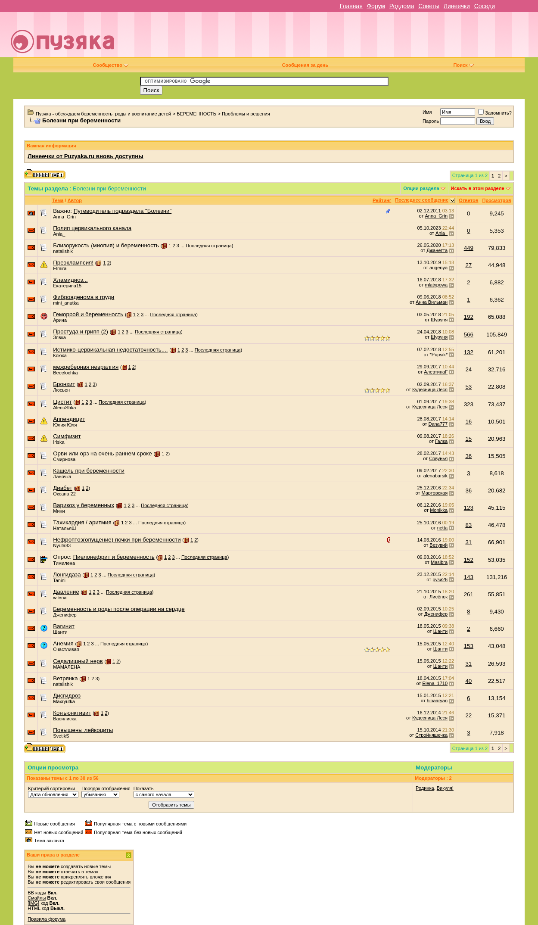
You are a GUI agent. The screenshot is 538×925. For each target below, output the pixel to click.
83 (468, 525)
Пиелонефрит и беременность (114, 557)
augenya (438, 267)
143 (468, 577)
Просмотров (496, 200)
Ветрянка (65, 678)
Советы (428, 6)
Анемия (63, 643)
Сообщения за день (305, 65)
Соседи (484, 6)
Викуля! (445, 788)
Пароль (431, 121)
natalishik (63, 251)
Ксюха (60, 355)
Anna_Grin (64, 216)
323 (468, 404)
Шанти (60, 632)
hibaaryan (437, 700)
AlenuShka (64, 407)
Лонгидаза (67, 574)
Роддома (401, 6)
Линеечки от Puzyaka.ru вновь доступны (85, 156)
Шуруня (439, 319)
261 (468, 594)
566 (468, 334)
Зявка (59, 337)
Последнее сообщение (421, 199)
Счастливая (66, 649)
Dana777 (438, 424)
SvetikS (61, 735)
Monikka (439, 510)
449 (468, 248)
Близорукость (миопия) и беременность (106, 245)
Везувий (438, 545)
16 (468, 421)
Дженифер (64, 614)
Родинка (425, 788)
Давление (66, 592)
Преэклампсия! (73, 262)
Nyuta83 (62, 545)
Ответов (468, 200)
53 (468, 386)
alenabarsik (435, 475)
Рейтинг (382, 200)
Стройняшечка (431, 735)
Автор (75, 200)
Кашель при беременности (88, 470)
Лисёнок (438, 596)
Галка (441, 441)
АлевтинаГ (436, 371)
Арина (60, 320)
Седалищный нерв (78, 661)
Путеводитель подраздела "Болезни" (123, 211)
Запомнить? (495, 112)
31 (468, 542)
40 (468, 681)
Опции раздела (421, 188)
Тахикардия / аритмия (82, 522)
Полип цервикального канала (92, 228)
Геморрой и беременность (88, 314)
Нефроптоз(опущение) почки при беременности (116, 539)
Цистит (62, 402)
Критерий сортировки (51, 788)
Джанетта (437, 250)
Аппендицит (69, 419)
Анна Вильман (432, 302)
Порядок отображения (105, 788)
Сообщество (110, 65)
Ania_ (59, 234)
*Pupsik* (439, 354)
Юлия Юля (65, 424)
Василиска (64, 718)
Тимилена (64, 563)
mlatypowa (436, 284)
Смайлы (37, 897)
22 (468, 715)
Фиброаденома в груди (83, 297)
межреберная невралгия (85, 367)
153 (468, 646)
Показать (144, 788)
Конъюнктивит (72, 713)
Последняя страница (209, 245)
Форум (376, 6)
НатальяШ (64, 528)
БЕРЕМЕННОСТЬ (196, 113)
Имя (427, 112)
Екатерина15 (67, 285)
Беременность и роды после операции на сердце (118, 609)
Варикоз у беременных (83, 505)
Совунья (438, 458)
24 (468, 369)
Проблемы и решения (246, 113)
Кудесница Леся (430, 389)
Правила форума (46, 919)
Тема (57, 200)
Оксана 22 (64, 493)
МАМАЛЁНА (66, 667)
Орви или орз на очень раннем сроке (102, 453)
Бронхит (64, 384)
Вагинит (64, 626)
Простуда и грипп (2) (80, 331)
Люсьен (61, 389)
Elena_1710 (435, 683)
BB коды (37, 892)
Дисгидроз (67, 695)
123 (468, 508)
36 (468, 456)
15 (468, 439)
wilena (59, 597)
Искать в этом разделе (477, 188)
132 (468, 352)
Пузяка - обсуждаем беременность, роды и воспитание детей (103, 113)
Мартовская (434, 492)
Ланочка (62, 476)
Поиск (464, 65)
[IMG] (33, 903)
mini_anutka (65, 302)
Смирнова (64, 459)
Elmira (59, 268)
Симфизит (67, 436)
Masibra (439, 562)
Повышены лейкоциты (83, 730)
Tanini (59, 580)
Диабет (62, 488)
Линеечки (457, 6)
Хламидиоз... (70, 280)
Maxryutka (64, 701)
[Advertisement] (330, 38)
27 (468, 265)
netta (442, 527)
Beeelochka (65, 372)
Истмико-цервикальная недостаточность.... (110, 349)
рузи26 (440, 579)
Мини (59, 511)
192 (468, 317)
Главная (350, 6)
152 (468, 560)
